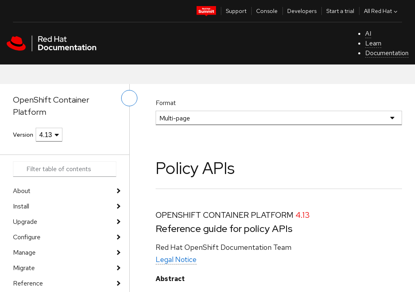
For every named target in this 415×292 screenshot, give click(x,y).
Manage (24, 252)
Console (267, 11)
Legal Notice (176, 259)
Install (21, 206)
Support (236, 11)
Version (23, 134)
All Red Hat (381, 11)
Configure (27, 237)
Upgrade (25, 221)
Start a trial (340, 11)
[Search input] (64, 169)
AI (368, 33)
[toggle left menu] (129, 98)
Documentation (387, 53)
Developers (302, 11)
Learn (373, 43)
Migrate (24, 268)
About (21, 191)
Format (166, 103)
